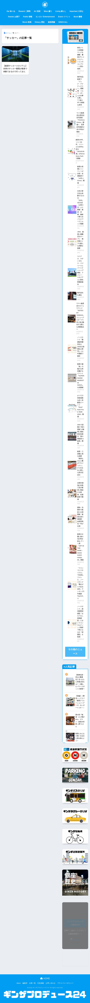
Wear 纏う (48, 11)
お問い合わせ (50, 983)
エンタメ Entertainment (45, 17)
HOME (45, 978)
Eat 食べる (11, 11)
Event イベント (64, 17)
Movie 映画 (26, 22)
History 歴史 (40, 22)
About (19, 983)
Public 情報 (27, 17)
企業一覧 (32, 983)
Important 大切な (76, 11)
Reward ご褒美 (24, 11)
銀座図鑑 (51, 22)
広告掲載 (40, 983)
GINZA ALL (63, 22)
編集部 (24, 983)
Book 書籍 (78, 17)
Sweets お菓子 (14, 17)
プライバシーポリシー (65, 983)
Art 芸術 (37, 11)
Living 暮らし (60, 11)
